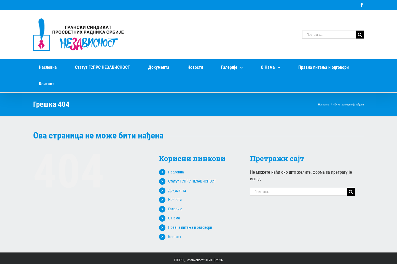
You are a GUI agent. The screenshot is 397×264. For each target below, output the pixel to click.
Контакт (174, 237)
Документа (177, 190)
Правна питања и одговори (190, 227)
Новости (175, 199)
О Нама (174, 218)
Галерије (175, 209)
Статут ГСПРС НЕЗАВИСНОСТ (192, 181)
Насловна (176, 172)
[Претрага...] (329, 35)
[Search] (360, 35)
